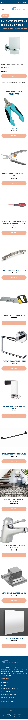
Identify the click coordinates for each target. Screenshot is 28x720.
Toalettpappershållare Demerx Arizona (14, 361)
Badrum (10, 64)
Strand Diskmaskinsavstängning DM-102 (14, 593)
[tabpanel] (14, 46)
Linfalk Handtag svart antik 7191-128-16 (14, 270)
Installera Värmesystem (9, 694)
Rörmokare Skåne (7, 691)
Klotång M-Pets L (14, 128)
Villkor (19, 714)
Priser (5, 16)
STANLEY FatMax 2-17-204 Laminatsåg (14, 316)
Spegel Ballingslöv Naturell (14, 638)
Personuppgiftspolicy (9, 716)
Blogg (8, 714)
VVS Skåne (5, 682)
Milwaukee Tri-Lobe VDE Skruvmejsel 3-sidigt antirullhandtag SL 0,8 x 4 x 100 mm (14, 223)
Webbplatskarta (20, 716)
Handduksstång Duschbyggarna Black (14, 454)
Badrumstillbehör (18, 64)
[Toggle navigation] (3, 8)
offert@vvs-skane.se (22, 2)
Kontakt (14, 714)
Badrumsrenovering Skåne (10, 688)
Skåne (4, 2)
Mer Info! (14, 76)
